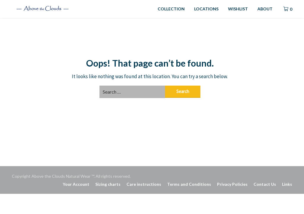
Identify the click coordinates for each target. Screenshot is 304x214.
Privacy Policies (232, 184)
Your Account (76, 184)
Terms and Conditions (189, 184)
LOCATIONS (206, 8)
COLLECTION (171, 8)
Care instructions (143, 184)
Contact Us (265, 184)
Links (287, 184)
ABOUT (265, 8)
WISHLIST (238, 8)
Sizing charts (108, 184)
